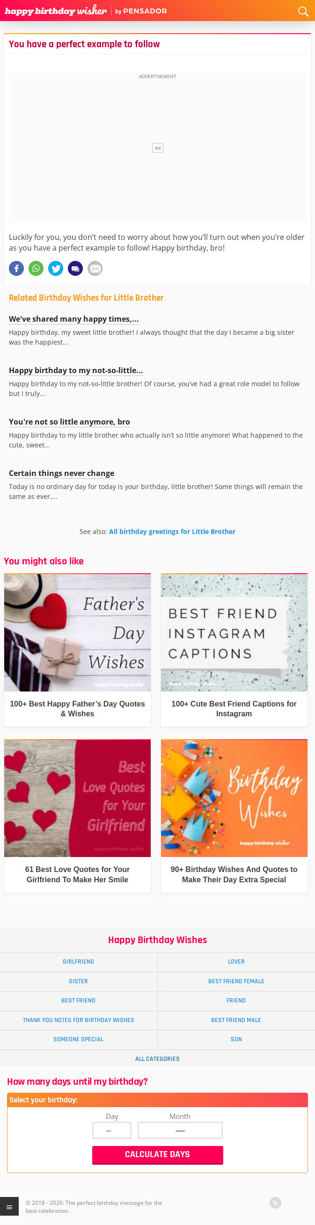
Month (179, 1116)
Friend (236, 1000)
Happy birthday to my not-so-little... (76, 370)
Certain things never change (61, 473)
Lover (236, 962)
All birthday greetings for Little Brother (172, 531)
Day (112, 1116)
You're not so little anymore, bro (69, 422)
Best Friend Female (236, 981)
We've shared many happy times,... (74, 319)
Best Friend (78, 1000)
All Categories (157, 1059)
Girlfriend (78, 962)
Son (236, 1039)
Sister (78, 981)
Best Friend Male (236, 1020)
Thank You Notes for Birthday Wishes (78, 1020)
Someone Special (78, 1039)
